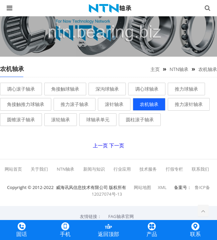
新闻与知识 (94, 169)
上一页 (100, 145)
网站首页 (13, 169)
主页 (155, 69)
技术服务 (148, 169)
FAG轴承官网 (120, 216)
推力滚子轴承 (75, 104)
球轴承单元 (97, 119)
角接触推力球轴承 (25, 104)
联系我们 (200, 169)
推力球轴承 (186, 89)
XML (162, 187)
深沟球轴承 (107, 89)
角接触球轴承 (65, 89)
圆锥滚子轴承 (21, 119)
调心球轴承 (146, 89)
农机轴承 (207, 69)
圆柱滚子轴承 (140, 119)
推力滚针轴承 (189, 104)
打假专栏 (174, 169)
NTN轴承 (178, 69)
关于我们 (39, 169)
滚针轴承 (114, 104)
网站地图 (142, 187)
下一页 (116, 145)
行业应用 (122, 169)
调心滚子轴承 (21, 89)
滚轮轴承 (60, 119)
